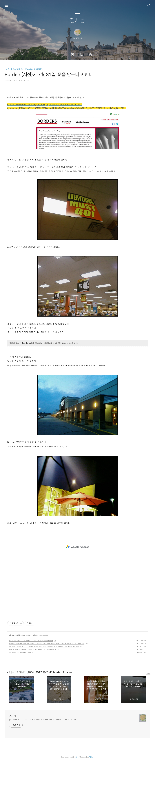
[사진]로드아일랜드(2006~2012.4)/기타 (24, 69)
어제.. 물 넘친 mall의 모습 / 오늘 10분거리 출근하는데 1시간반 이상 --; (32, 687)
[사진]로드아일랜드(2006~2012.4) (19, 673)
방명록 (73, 55)
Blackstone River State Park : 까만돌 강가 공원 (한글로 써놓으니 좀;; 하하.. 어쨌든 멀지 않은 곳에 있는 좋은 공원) (47, 681)
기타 (33, 673)
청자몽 (77, 20)
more (148, 711)
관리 (91, 55)
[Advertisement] (77, 112)
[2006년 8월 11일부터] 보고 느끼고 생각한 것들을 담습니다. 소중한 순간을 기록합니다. (42, 757)
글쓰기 (64, 55)
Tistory (91, 795)
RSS (82, 55)
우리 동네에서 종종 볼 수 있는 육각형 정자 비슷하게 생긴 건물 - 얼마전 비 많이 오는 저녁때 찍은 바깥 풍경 (44, 684)
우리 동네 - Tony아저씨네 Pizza (20, 690)
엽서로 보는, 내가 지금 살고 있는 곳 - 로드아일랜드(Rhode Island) (31, 678)
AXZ (77, 795)
